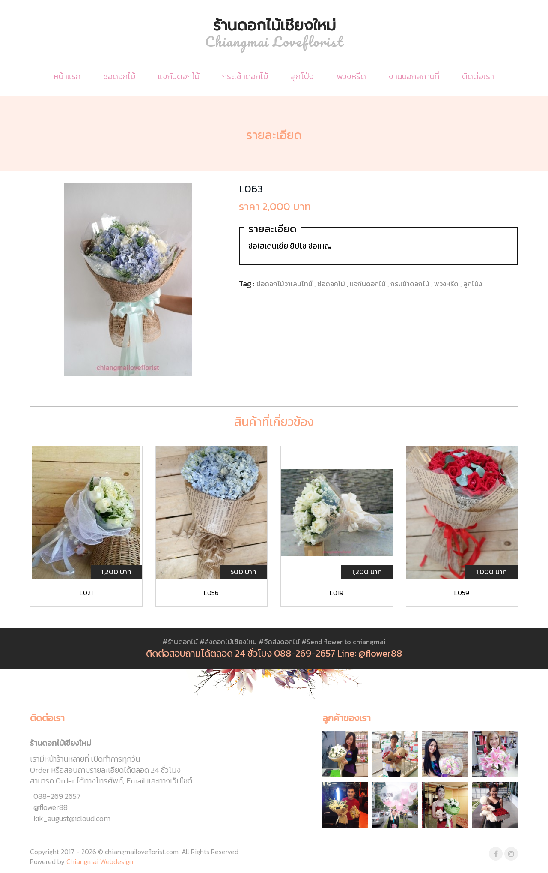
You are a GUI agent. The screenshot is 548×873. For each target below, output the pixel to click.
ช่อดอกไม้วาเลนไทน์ (285, 284)
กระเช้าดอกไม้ (245, 76)
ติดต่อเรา (478, 76)
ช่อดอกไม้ (119, 76)
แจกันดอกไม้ (179, 76)
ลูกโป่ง (302, 76)
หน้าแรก (67, 76)
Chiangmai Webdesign (99, 861)
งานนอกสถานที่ (414, 76)
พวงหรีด (351, 76)
